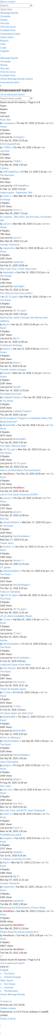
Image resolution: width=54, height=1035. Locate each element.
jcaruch (7, 224)
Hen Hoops (6, 276)
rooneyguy (8, 123)
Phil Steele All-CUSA (10, 394)
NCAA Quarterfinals (10, 144)
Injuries (3, 640)
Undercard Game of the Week (15, 664)
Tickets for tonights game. (13, 689)
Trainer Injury (7, 543)
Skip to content (7, 1)
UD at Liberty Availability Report (16, 616)
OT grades (5, 567)
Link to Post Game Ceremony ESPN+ (19, 494)
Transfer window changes (13, 369)
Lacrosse (4, 151)
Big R (6, 324)
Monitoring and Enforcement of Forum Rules (22, 907)
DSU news (5, 786)
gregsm (7, 765)
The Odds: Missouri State (13, 446)
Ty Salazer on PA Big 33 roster (15, 859)
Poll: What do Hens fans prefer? (16, 293)
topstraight (8, 272)
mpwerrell (8, 248)
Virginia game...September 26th (16, 192)
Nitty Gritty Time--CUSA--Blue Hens (18, 269)
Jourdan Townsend (9, 244)
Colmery (4, 168)
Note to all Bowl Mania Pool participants (20, 470)
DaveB (6, 373)
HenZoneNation (11, 522)
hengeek (7, 838)
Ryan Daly (5, 119)
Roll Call (4, 519)
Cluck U (7, 196)
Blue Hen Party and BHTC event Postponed (22, 810)
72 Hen (7, 619)
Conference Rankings (11, 345)
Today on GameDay (10, 592)
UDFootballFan (11, 172)
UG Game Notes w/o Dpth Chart (16, 713)
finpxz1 (6, 349)
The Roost (5, 300)
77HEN (7, 147)
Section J (8, 546)
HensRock (8, 474)
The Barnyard (7, 175)
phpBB (16, 1012)
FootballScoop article (10, 835)
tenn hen (7, 789)
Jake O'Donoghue (9, 762)
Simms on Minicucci (10, 737)
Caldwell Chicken (12, 397)
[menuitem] (9, 13)
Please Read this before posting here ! (19, 932)
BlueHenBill (9, 425)
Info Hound (8, 668)
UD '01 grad (11, 296)
